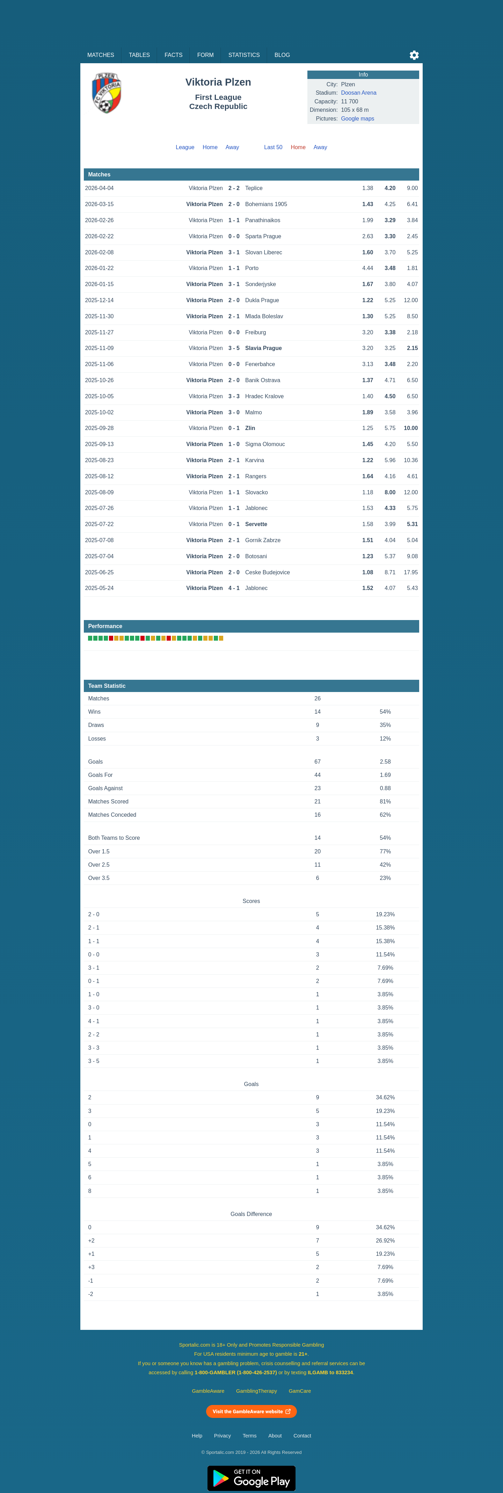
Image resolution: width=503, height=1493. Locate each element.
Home (210, 147)
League (185, 147)
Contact (302, 1436)
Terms (250, 1436)
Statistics (244, 55)
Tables (139, 55)
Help (197, 1436)
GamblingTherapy (256, 1391)
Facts (174, 55)
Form (205, 55)
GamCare (300, 1391)
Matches (100, 55)
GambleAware (208, 1391)
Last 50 (273, 147)
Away (232, 147)
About (275, 1436)
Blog (282, 55)
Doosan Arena (358, 93)
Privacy (222, 1436)
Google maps (357, 119)
